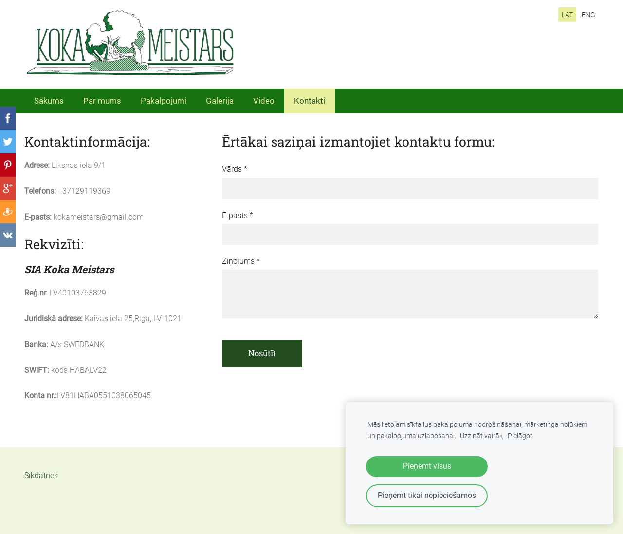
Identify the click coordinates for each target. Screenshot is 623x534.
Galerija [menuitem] (220, 101)
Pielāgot (520, 436)
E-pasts (237, 215)
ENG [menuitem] (588, 14)
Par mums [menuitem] (102, 101)
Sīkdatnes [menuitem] (41, 475)
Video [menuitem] (264, 101)
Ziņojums (241, 261)
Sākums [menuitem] (49, 101)
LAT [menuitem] (567, 14)
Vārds (234, 169)
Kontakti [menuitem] (309, 101)
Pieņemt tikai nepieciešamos (427, 495)
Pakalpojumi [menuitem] (163, 101)
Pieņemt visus (427, 466)
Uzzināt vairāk (481, 436)
